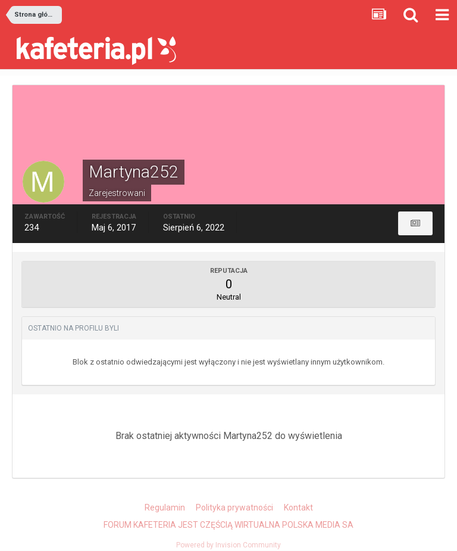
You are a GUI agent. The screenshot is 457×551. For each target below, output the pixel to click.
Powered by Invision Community (228, 545)
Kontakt (298, 507)
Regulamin (165, 507)
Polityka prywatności (234, 507)
